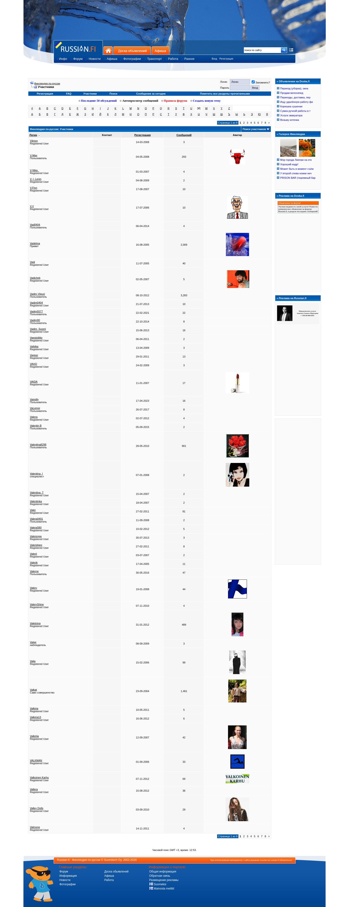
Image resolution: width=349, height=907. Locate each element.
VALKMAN (36, 760)
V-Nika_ (34, 170)
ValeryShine (37, 604)
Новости (65, 880)
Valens (34, 416)
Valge (33, 642)
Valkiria (34, 708)
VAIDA (34, 381)
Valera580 (36, 527)
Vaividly (34, 399)
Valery (33, 587)
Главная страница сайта (78, 47)
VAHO (33, 363)
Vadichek (35, 277)
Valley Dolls (36, 808)
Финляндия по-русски (47, 83)
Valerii (33, 553)
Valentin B (36, 425)
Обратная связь (159, 875)
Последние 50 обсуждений (98, 100)
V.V (32, 206)
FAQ (69, 93)
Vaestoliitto (36, 337)
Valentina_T (37, 492)
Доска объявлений (132, 50)
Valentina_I (36, 473)
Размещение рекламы (164, 880)
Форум (64, 871)
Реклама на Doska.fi (291, 195)
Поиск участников (254, 129)
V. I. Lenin (36, 179)
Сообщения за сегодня (150, 93)
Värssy (34, 140)
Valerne (34, 571)
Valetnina (35, 623)
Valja (33, 661)
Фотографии (68, 884)
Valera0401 (36, 518)
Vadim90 (35, 320)
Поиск (113, 93)
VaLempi (35, 408)
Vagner (34, 355)
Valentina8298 (38, 444)
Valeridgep (36, 545)
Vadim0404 (36, 302)
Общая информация (162, 871)
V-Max (33, 155)
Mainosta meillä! (161, 888)
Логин (33, 135)
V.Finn (33, 187)
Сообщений (184, 135)
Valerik (34, 562)
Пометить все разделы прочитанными (225, 93)
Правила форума (174, 100)
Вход (214, 58)
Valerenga (36, 536)
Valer (33, 510)
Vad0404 (35, 224)
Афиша (160, 50)
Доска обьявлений (116, 871)
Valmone (35, 827)
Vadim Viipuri (37, 293)
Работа (109, 880)
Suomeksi (157, 884)
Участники (90, 93)
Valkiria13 (35, 717)
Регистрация (226, 58)
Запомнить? (261, 82)
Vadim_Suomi (38, 328)
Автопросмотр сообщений (139, 100)
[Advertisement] (298, 491)
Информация (68, 875)
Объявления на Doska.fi (294, 81)
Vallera (34, 789)
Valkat (33, 689)
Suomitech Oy (112, 860)
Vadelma (35, 243)
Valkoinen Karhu (39, 777)
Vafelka (34, 346)
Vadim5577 (36, 311)
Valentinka (36, 501)
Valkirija (34, 736)
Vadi (32, 262)
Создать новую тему (205, 100)
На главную (108, 50)
